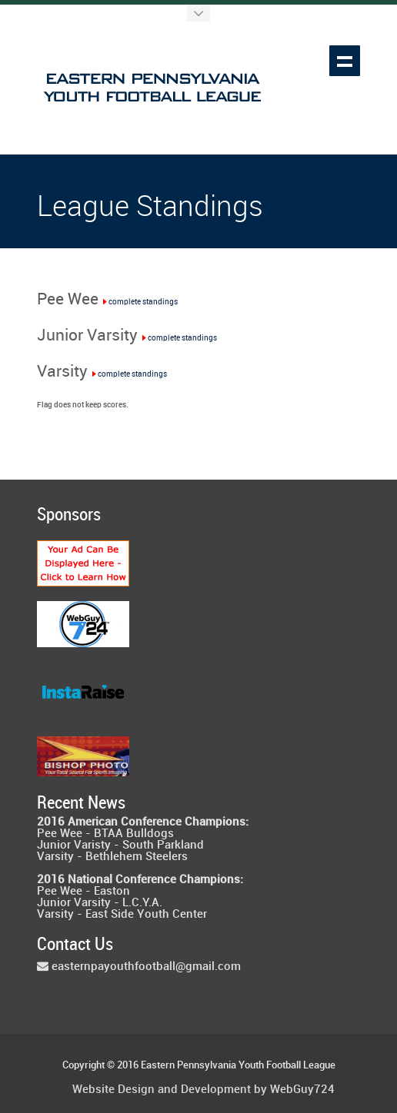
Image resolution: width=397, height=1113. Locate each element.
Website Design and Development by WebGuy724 (203, 1090)
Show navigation (344, 60)
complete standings (140, 302)
